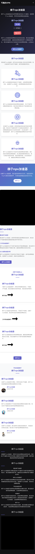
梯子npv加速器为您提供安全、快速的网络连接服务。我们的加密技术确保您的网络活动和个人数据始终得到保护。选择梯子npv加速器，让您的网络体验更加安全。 (17, 497)
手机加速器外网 (17, 486)
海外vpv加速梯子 (17, 49)
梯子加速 (7, 295)
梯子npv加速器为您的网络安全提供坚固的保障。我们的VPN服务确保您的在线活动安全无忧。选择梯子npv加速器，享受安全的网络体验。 (17, 481)
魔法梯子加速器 (17, 468)
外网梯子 (17, 493)
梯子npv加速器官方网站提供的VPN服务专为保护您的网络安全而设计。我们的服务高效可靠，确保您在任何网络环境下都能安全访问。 (17, 472)
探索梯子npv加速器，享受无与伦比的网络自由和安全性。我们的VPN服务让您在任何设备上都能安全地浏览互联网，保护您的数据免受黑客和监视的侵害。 (17, 456)
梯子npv (17, 180)
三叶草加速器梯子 (10, 319)
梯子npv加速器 (6, 262)
